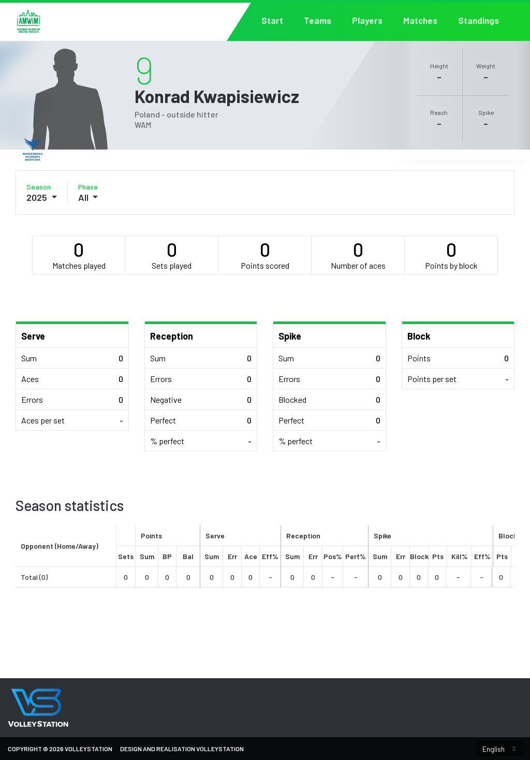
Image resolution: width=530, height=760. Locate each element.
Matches (420, 20)
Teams (317, 20)
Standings (478, 20)
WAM (143, 125)
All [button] (84, 197)
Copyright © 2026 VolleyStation (60, 749)
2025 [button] (37, 197)
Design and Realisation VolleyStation (182, 749)
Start (272, 20)
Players (367, 20)
